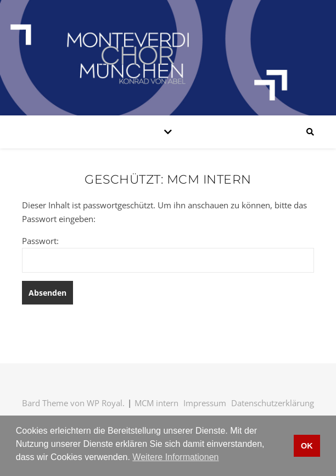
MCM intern (156, 402)
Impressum (204, 402)
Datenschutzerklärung (272, 402)
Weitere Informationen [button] (175, 457)
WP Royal (104, 402)
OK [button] (307, 445)
